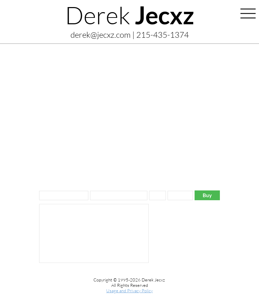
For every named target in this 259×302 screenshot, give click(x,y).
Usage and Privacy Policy (129, 290)
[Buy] (207, 195)
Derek (129, 15)
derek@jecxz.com (100, 35)
